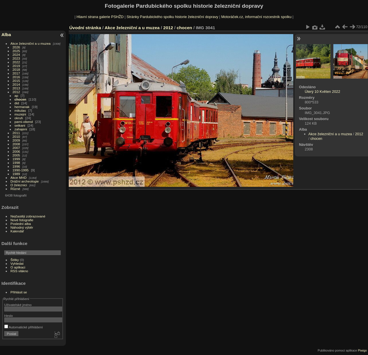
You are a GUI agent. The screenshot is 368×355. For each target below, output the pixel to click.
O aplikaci (18, 267)
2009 (16, 140)
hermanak (22, 107)
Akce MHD (19, 177)
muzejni (20, 114)
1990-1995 (21, 170)
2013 (16, 88)
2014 (16, 84)
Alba (6, 34)
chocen (20, 99)
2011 (16, 133)
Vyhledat (17, 263)
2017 (16, 73)
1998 (16, 162)
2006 (16, 151)
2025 (16, 51)
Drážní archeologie (25, 181)
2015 (16, 81)
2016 (16, 77)
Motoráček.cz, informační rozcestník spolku (256, 17)
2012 (16, 92)
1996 (16, 166)
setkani (20, 125)
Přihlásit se (19, 292)
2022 (16, 62)
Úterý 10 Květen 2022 (322, 91)
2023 (16, 58)
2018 (16, 69)
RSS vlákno (19, 271)
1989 (16, 174)
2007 (16, 148)
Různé (15, 189)
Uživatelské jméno (18, 305)
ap (16, 95)
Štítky (15, 260)
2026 (16, 47)
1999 (16, 159)
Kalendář (17, 231)
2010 (16, 136)
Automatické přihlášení (23, 327)
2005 (16, 155)
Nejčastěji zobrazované (28, 216)
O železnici (19, 185)
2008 (16, 144)
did (17, 103)
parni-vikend (24, 121)
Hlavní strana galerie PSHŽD (99, 17)
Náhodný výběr (22, 227)
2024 (16, 54)
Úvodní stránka (85, 27)
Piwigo (362, 350)
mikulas (20, 110)
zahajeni (21, 129)
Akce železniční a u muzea (31, 43)
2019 (16, 66)
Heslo (8, 315)
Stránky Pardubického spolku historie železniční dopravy (172, 17)
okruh (19, 118)
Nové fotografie (22, 220)
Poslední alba (21, 223)
